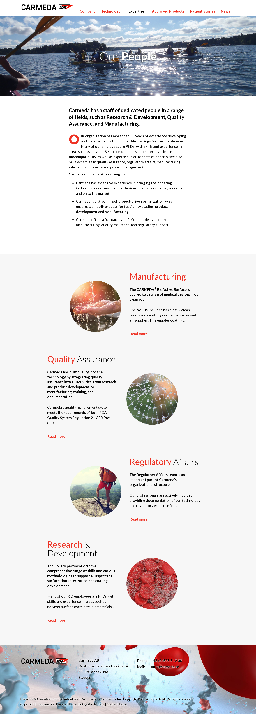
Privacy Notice (66, 704)
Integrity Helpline (92, 704)
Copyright (27, 704)
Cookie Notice (117, 704)
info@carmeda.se (165, 666)
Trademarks (45, 704)
